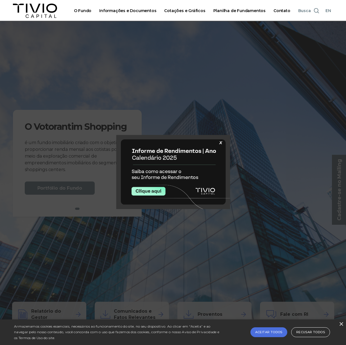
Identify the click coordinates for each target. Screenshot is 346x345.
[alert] (173, 332)
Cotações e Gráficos (184, 10)
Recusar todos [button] (310, 332)
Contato (281, 10)
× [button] (341, 324)
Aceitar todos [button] (268, 332)
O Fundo (83, 10)
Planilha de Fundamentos (239, 10)
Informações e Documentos (127, 10)
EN (328, 10)
